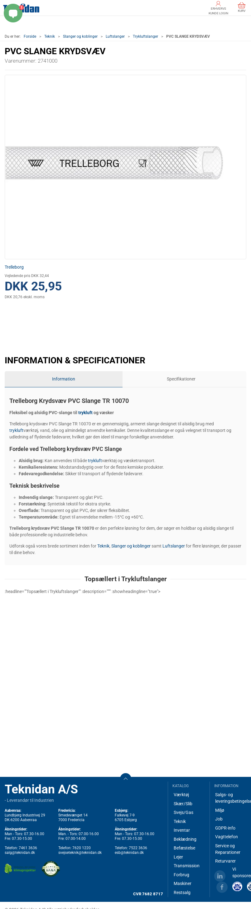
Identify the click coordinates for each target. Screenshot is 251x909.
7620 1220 (81, 848)
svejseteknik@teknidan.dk (80, 852)
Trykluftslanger (145, 36)
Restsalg (182, 892)
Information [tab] (63, 378)
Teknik (49, 36)
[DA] (21, 8)
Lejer (178, 856)
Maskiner (182, 883)
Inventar (182, 830)
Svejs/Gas (183, 812)
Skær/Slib (183, 803)
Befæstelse (184, 847)
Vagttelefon (226, 836)
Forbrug (181, 874)
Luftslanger (115, 36)
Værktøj (181, 794)
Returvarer (225, 861)
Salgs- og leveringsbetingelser (230, 798)
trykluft (85, 412)
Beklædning (185, 839)
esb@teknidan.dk (129, 852)
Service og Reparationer (227, 849)
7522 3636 (138, 848)
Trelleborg (14, 267)
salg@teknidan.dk (20, 852)
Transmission (187, 865)
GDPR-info (225, 827)
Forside (30, 36)
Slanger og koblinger (80, 36)
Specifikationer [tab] (181, 378)
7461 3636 (28, 848)
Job (219, 818)
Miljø (219, 810)
